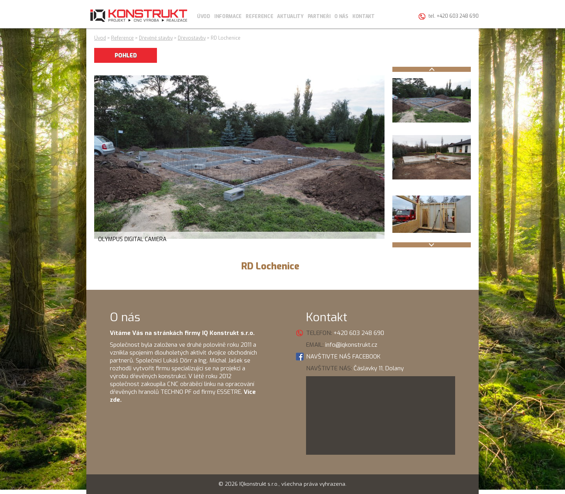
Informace (228, 16)
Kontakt (363, 16)
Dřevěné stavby (156, 38)
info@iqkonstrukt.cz (351, 345)
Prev (431, 69)
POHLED (126, 55)
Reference (259, 16)
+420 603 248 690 (359, 333)
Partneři (319, 16)
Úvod (203, 16)
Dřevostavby (192, 38)
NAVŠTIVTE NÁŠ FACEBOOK (343, 356)
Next (431, 244)
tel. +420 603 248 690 (453, 16)
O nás (341, 16)
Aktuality (290, 16)
